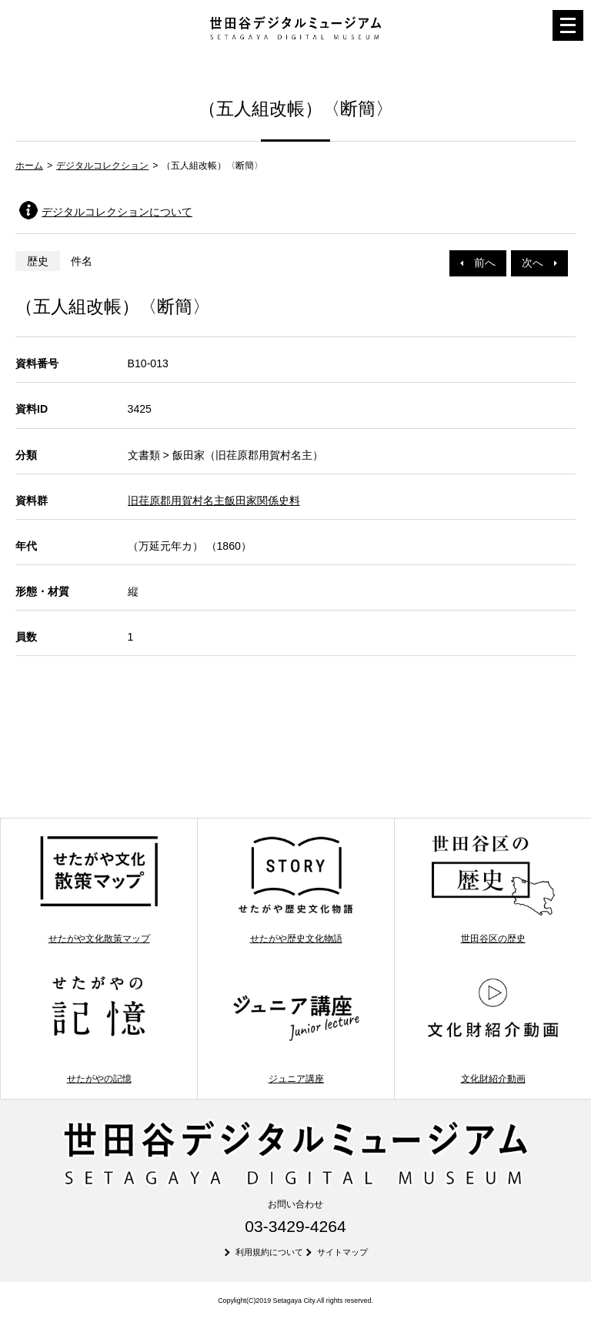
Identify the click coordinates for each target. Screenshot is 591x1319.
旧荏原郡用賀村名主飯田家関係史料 (214, 500)
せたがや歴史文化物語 (296, 888)
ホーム (29, 165)
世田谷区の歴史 (493, 888)
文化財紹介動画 (493, 1028)
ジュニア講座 (296, 1028)
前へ (478, 262)
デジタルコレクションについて (117, 212)
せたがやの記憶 (99, 1028)
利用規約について (269, 1252)
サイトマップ (342, 1252)
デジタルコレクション (102, 165)
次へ (539, 262)
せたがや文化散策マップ (99, 888)
